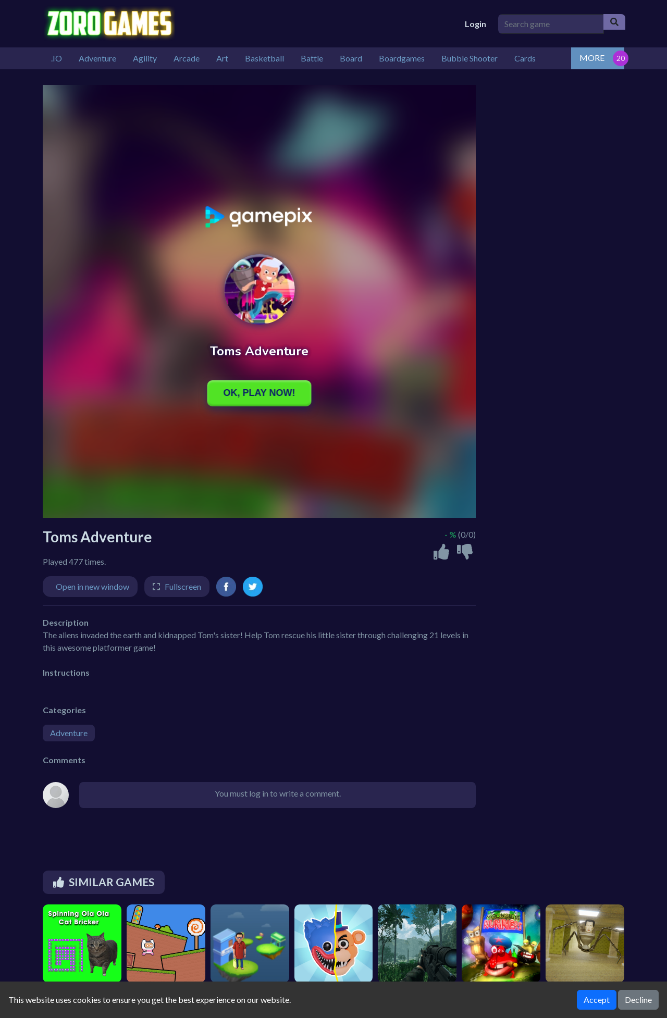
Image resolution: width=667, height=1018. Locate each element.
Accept (597, 999)
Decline (638, 999)
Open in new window (92, 586)
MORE (591, 58)
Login (475, 24)
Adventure (69, 733)
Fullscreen (183, 586)
